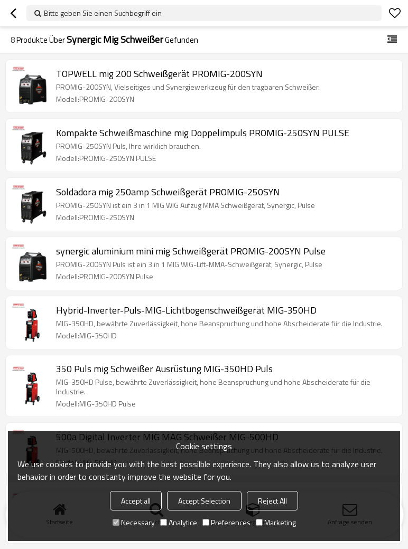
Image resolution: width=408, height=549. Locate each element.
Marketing (276, 522)
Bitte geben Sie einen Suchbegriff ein (103, 12)
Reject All (272, 500)
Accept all (136, 500)
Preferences (226, 522)
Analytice (178, 522)
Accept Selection (204, 500)
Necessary (134, 522)
